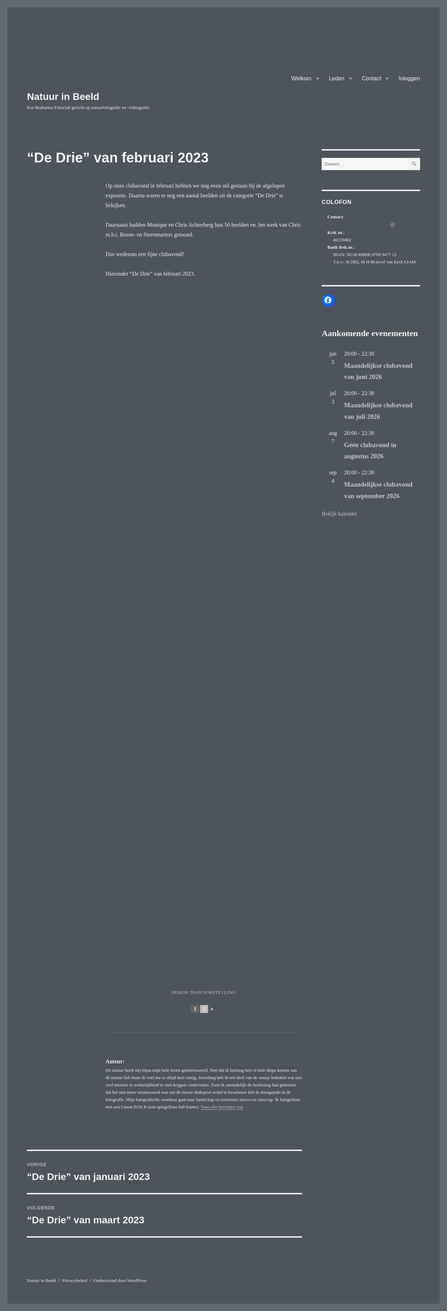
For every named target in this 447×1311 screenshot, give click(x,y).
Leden (337, 78)
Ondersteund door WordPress (120, 1280)
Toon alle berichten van (221, 1106)
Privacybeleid (74, 1280)
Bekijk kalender (339, 514)
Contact (371, 78)
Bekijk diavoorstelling (203, 992)
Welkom (301, 78)
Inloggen (409, 78)
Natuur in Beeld (63, 96)
